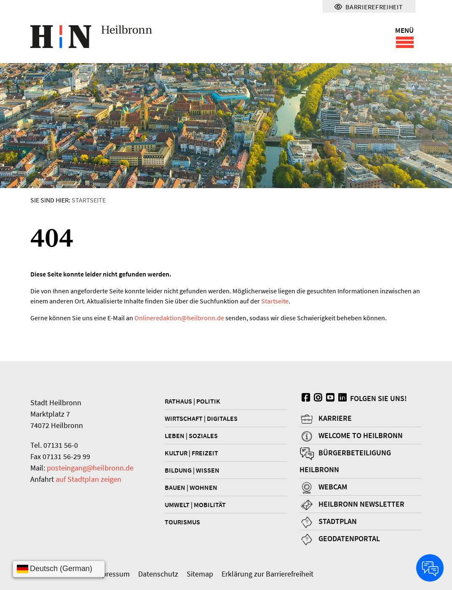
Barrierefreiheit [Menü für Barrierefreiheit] (368, 7)
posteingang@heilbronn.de (90, 468)
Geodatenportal (349, 538)
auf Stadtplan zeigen (88, 479)
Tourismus (182, 522)
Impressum (112, 574)
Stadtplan (337, 521)
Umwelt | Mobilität (195, 504)
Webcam (332, 487)
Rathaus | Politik (192, 401)
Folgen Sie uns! (353, 398)
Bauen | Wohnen (191, 487)
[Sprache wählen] (59, 569)
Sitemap (200, 574)
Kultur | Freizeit (191, 453)
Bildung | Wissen (192, 470)
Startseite (89, 200)
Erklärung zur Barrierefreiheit (267, 574)
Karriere (335, 418)
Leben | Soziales (191, 435)
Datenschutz (158, 574)
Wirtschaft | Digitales (201, 418)
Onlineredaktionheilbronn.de (179, 318)
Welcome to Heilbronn (360, 435)
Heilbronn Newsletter (361, 504)
